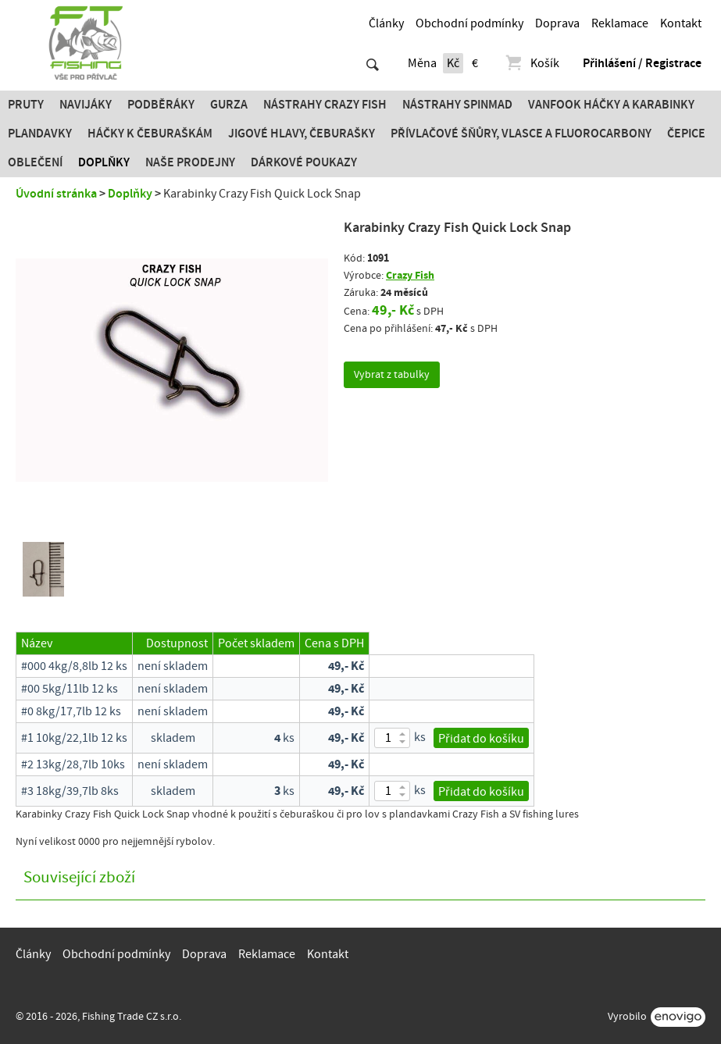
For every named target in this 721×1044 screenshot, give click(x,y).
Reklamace (619, 23)
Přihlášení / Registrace (642, 63)
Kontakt (680, 23)
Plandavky (40, 133)
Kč (453, 63)
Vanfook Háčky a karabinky (611, 105)
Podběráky (161, 105)
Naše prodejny (190, 162)
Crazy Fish (410, 275)
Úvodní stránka (56, 194)
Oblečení (35, 162)
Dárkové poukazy (304, 162)
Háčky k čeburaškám (149, 133)
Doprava (557, 23)
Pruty (26, 105)
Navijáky (85, 105)
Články (386, 23)
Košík (531, 63)
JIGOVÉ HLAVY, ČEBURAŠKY (301, 133)
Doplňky (104, 162)
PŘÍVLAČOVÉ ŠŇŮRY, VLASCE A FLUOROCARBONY (521, 133)
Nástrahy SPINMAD (457, 105)
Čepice (686, 133)
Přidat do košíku (481, 739)
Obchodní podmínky (469, 23)
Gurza (229, 105)
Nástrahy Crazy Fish (325, 105)
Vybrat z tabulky (392, 375)
